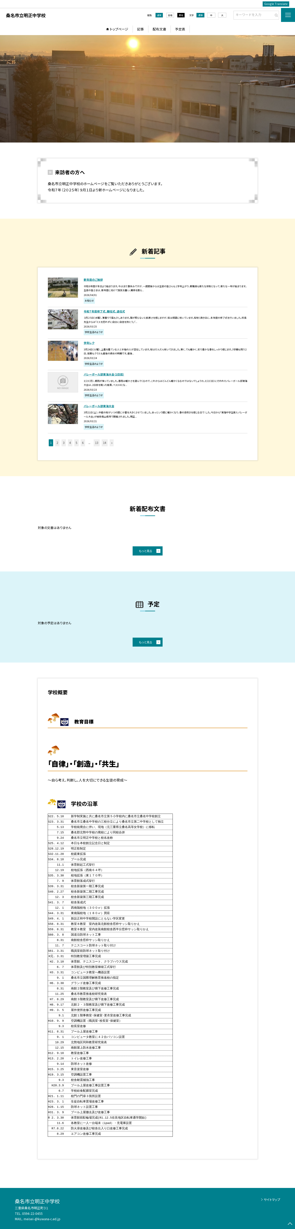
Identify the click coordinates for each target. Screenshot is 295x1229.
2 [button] (57, 443)
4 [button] (70, 443)
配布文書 (159, 29)
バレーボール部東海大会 (99, 406)
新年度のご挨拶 (93, 280)
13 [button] (96, 443)
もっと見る (145, 551)
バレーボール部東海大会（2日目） (104, 374)
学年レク (89, 343)
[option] (147, 89)
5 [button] (76, 443)
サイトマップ (272, 1199)
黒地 (181, 15)
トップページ (119, 29)
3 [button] (64, 443)
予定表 (180, 29)
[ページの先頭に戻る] (290, 1224)
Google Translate (276, 4)
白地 (170, 15)
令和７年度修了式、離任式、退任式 (104, 311)
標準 (200, 15)
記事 (140, 29)
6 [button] (83, 443)
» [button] (111, 443)
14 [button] (104, 443)
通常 (159, 15)
